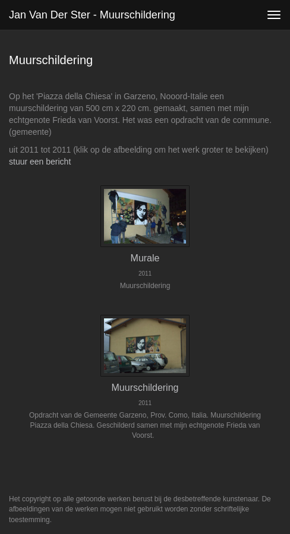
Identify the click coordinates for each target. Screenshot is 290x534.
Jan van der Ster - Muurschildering (92, 15)
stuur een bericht (40, 161)
